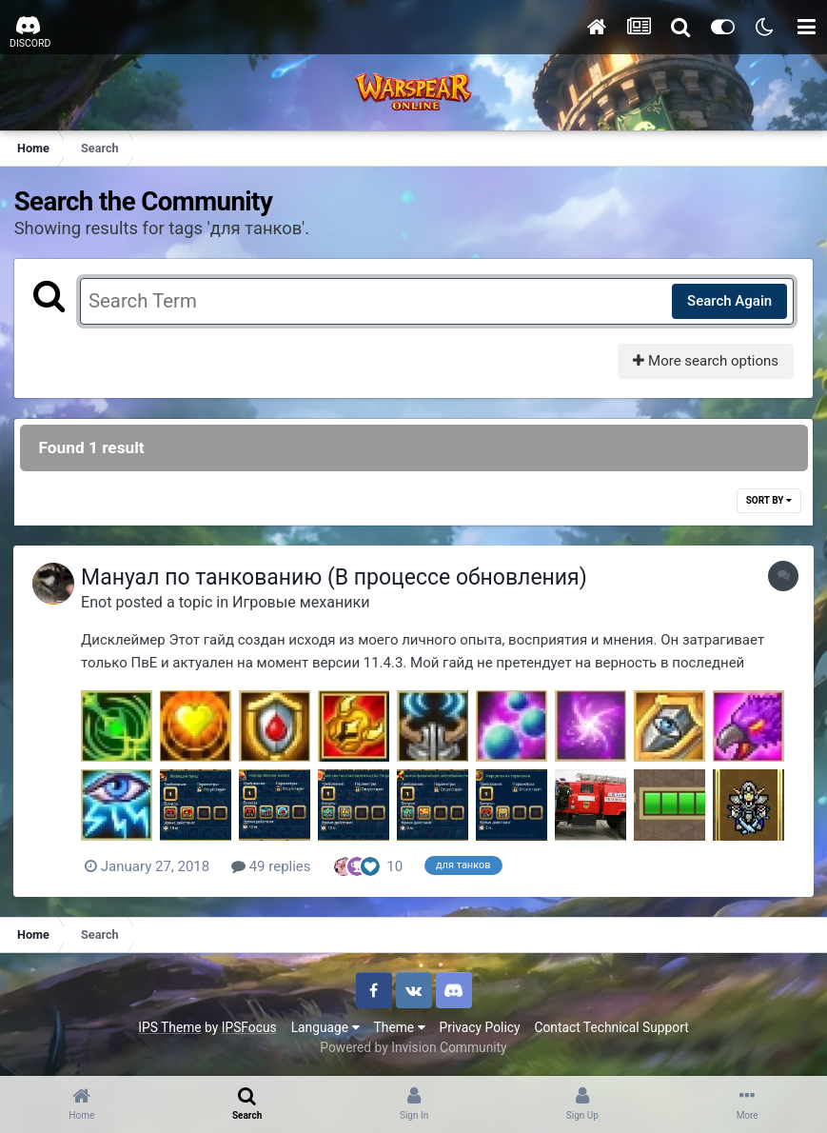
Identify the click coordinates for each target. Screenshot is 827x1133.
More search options (705, 360)
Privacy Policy (480, 1027)
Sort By (768, 501)
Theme (399, 1027)
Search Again (728, 300)
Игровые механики (305, 602)
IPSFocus (249, 1027)
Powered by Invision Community (413, 1046)
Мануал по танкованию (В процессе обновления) (339, 578)
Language (325, 1027)
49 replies (276, 866)
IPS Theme (169, 1027)
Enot (101, 602)
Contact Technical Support (611, 1027)
